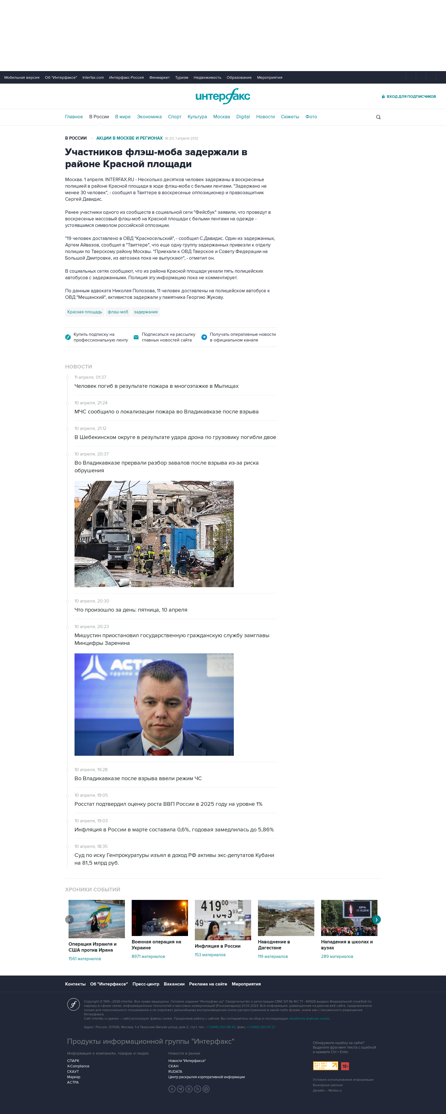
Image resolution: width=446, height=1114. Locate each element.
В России (99, 116)
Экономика (149, 116)
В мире (123, 116)
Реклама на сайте (208, 984)
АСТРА (73, 1082)
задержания (146, 311)
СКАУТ (73, 1071)
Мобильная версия (22, 77)
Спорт (174, 116)
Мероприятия (269, 77)
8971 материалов (148, 956)
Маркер (73, 1077)
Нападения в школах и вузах (347, 945)
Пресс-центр (146, 984)
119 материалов (273, 956)
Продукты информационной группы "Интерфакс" (150, 1041)
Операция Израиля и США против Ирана (93, 947)
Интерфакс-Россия (126, 77)
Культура (197, 116)
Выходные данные (328, 1085)
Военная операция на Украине (156, 945)
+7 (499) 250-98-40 (221, 1027)
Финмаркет (159, 77)
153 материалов (210, 954)
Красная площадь (84, 311)
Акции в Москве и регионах (129, 138)
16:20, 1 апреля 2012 (181, 138)
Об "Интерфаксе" (61, 77)
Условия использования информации (343, 1080)
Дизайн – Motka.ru (327, 1090)
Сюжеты (290, 116)
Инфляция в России (218, 946)
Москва (221, 116)
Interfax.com (93, 77)
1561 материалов (85, 958)
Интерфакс (223, 96)
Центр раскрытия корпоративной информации (206, 1077)
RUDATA (175, 1071)
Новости (265, 116)
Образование (239, 77)
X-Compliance (78, 1066)
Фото (311, 116)
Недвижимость (207, 77)
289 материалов (337, 956)
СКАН (173, 1066)
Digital (243, 116)
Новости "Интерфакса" (187, 1061)
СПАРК (73, 1061)
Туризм (181, 77)
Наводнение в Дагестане (274, 945)
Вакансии (174, 984)
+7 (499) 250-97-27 (261, 1027)
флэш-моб (118, 311)
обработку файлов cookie (309, 1018)
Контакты (75, 984)
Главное (74, 116)
